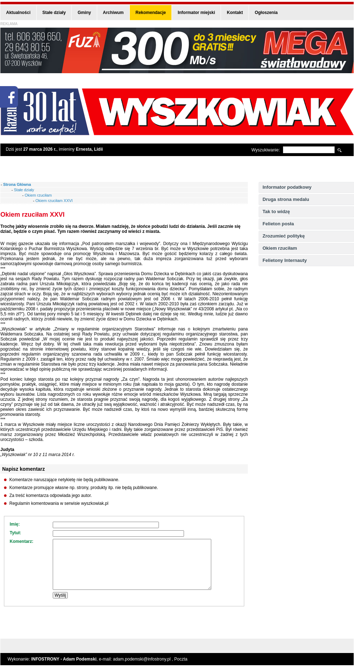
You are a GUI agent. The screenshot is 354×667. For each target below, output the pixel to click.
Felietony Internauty (285, 260)
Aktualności (18, 12)
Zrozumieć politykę (284, 236)
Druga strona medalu (286, 199)
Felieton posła (278, 223)
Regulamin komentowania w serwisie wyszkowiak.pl (58, 503)
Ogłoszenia (266, 12)
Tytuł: (15, 532)
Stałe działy (54, 12)
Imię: (15, 524)
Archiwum (113, 12)
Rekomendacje (151, 12)
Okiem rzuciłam (280, 248)
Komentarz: (21, 541)
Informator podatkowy (287, 187)
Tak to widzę (276, 211)
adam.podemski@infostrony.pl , (143, 659)
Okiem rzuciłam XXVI (54, 200)
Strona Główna (17, 184)
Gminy (84, 12)
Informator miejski (196, 12)
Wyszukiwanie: (265, 149)
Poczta (181, 659)
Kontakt (235, 12)
